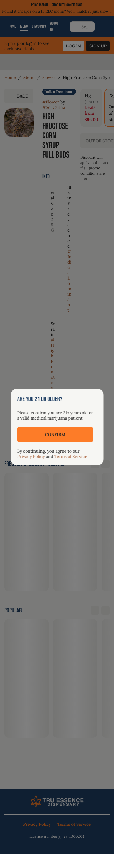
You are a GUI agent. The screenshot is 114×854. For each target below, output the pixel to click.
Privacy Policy (31, 456)
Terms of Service (70, 456)
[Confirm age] (55, 434)
